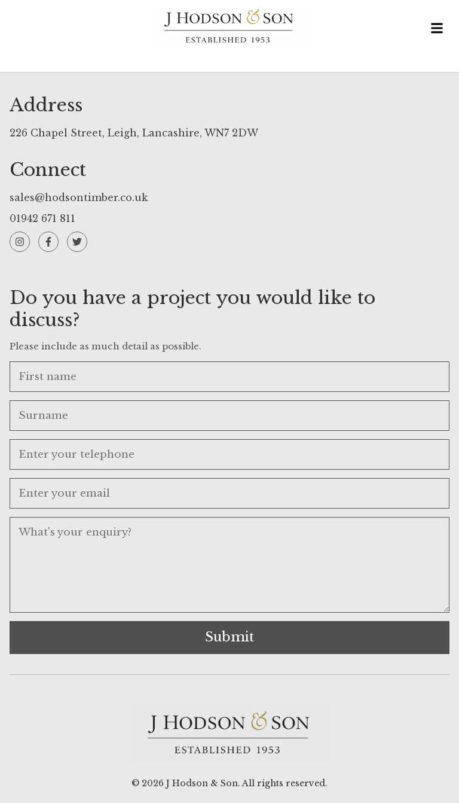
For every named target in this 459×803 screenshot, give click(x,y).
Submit (229, 637)
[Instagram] (20, 242)
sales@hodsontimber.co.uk (79, 197)
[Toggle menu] (437, 30)
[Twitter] (77, 242)
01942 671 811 (42, 218)
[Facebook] (48, 242)
